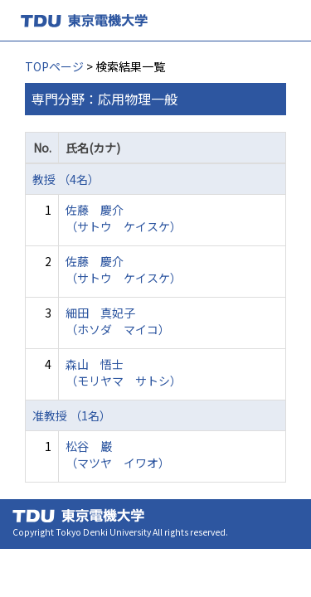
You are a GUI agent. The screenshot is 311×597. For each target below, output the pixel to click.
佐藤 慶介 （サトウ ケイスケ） (124, 218)
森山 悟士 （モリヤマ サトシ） (124, 372)
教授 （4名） (66, 179)
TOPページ (54, 66)
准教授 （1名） (71, 415)
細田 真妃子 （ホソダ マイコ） (118, 320)
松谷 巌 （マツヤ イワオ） (118, 454)
